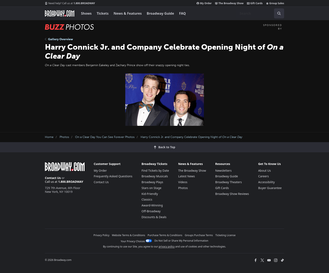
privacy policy (167, 246)
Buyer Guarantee (270, 188)
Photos (64, 137)
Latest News (186, 176)
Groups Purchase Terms (199, 235)
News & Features (128, 13)
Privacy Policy (102, 235)
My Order (204, 3)
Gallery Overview (59, 39)
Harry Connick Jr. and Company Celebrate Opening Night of (191, 137)
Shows (86, 13)
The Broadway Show (229, 3)
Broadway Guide (160, 13)
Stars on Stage (152, 188)
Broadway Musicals (155, 176)
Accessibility (266, 182)
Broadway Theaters (228, 182)
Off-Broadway (151, 211)
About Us (264, 171)
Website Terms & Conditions (128, 235)
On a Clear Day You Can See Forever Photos (104, 137)
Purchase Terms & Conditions (165, 235)
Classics (147, 199)
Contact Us (53, 178)
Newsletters (223, 171)
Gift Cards (255, 3)
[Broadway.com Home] (59, 13)
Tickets (103, 13)
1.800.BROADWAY (70, 3)
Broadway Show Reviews (232, 194)
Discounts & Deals (154, 217)
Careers (263, 176)
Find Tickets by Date (155, 171)
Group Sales (275, 3)
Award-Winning (152, 205)
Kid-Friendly (150, 194)
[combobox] (260, 13)
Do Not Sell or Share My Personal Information (181, 240)
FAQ (182, 13)
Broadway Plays (152, 182)
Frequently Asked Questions (113, 176)
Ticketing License (225, 235)
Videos (182, 182)
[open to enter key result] (279, 13)
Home (49, 137)
